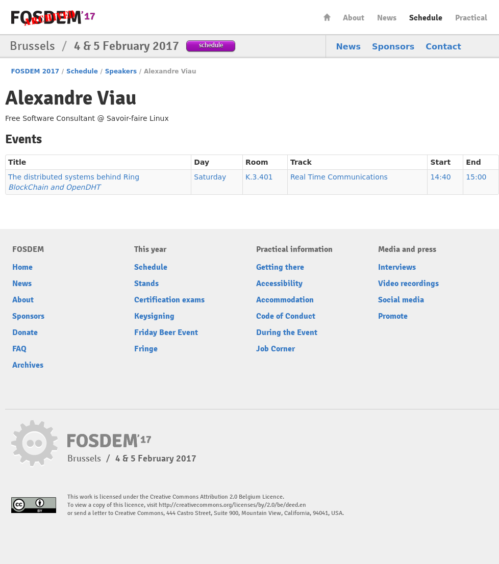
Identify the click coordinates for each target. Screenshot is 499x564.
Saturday (210, 177)
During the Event (286, 332)
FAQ (19, 349)
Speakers (121, 71)
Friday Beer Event (166, 332)
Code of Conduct (285, 316)
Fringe (146, 349)
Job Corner (275, 349)
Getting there (280, 267)
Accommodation (285, 300)
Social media (401, 300)
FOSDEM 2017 (35, 71)
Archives (27, 365)
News (386, 18)
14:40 (440, 177)
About (353, 18)
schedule (211, 45)
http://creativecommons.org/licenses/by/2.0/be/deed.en (232, 505)
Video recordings (408, 283)
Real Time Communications (339, 177)
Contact (443, 47)
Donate (25, 332)
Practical (471, 18)
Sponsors (393, 47)
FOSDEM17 (53, 17)
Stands (146, 283)
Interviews (397, 267)
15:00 (476, 177)
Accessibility (279, 283)
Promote (393, 316)
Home (327, 17)
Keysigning (154, 316)
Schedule (425, 18)
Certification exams (169, 300)
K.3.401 (259, 177)
